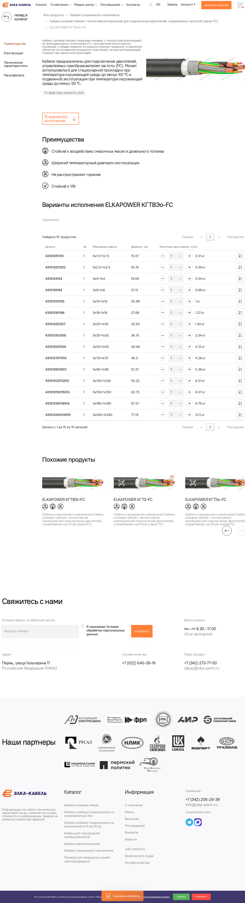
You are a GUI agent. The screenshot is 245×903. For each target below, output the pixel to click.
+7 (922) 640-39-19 (139, 663)
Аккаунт (187, 4)
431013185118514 (57, 403)
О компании (59, 5)
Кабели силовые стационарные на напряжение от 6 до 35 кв (89, 824)
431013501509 (55, 347)
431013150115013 (57, 392)
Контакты (133, 4)
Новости (131, 839)
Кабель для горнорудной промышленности (82, 835)
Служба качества (137, 863)
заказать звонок (216, 5)
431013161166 (55, 313)
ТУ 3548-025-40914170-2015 (64, 93)
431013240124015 (58, 415)
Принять (181, 896)
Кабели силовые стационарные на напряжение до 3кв (89, 814)
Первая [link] (187, 237)
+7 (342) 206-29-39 (202, 799)
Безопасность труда (139, 856)
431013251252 (55, 267)
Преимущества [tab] (15, 44)
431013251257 (55, 324)
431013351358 (55, 335)
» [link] (219, 237)
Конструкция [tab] (13, 53)
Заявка (172, 4)
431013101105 (55, 301)
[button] (227, 531)
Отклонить (201, 896)
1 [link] (210, 237)
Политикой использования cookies (151, 897)
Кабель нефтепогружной (82, 844)
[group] (73, 498)
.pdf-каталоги (135, 849)
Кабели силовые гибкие (81, 805)
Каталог (41, 4)
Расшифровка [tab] (14, 75)
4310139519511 (55, 369)
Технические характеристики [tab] (15, 64)
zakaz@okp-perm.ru (201, 668)
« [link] (201, 237)
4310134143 (53, 279)
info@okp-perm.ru (201, 804)
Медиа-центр (84, 5)
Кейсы (129, 812)
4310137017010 (55, 358)
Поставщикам (110, 5)
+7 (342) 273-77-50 (200, 663)
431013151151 (54, 256)
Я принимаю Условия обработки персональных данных (105, 630)
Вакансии (132, 819)
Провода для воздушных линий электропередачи (87, 859)
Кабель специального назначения (88, 850)
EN (158, 4)
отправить (141, 631)
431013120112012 (57, 381)
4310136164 (53, 290)
